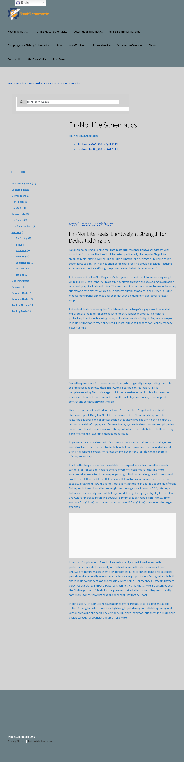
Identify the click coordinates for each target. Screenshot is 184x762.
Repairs (16, 287)
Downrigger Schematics (88, 31)
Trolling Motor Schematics (50, 31)
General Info (19, 214)
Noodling (21, 256)
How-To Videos (77, 45)
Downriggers (19, 195)
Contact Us (14, 59)
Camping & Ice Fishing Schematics (28, 45)
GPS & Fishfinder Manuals (124, 31)
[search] (73, 102)
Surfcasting (22, 268)
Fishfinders (18, 201)
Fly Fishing (22, 238)
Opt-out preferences (129, 45)
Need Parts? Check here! (91, 224)
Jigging (20, 244)
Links (59, 45)
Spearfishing (23, 262)
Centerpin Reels (20, 189)
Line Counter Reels (22, 226)
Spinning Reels (20, 299)
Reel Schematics (18, 31)
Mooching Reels (20, 280)
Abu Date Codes (37, 59)
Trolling (20, 274)
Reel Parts (59, 59)
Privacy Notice (102, 45)
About (152, 45)
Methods (16, 232)
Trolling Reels (19, 311)
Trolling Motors (20, 305)
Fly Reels (16, 207)
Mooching (21, 250)
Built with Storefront (41, 741)
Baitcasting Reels (21, 183)
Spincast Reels (20, 293)
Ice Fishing (18, 220)
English (23, 3)
